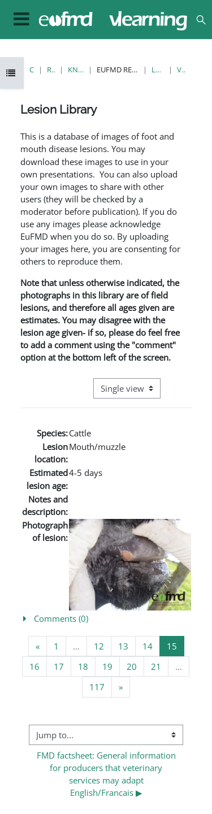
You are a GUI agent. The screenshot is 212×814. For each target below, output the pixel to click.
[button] (201, 19)
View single (181, 69)
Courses (31, 69)
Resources (51, 69)
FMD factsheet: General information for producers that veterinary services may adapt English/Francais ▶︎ (107, 774)
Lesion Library (158, 69)
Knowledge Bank (76, 69)
